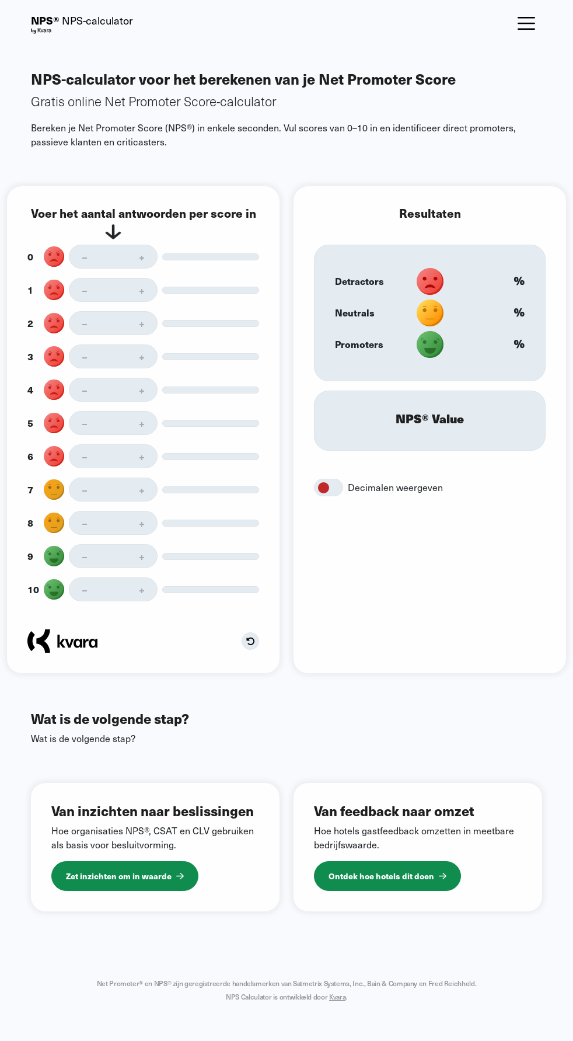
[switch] (328, 487)
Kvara (337, 996)
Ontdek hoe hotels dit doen (387, 876)
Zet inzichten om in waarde (125, 876)
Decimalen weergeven (395, 487)
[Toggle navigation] (526, 23)
